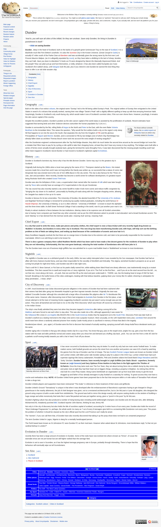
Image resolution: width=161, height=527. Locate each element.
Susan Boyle (99, 486)
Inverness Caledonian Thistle (87, 492)
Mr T (105, 294)
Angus (65, 127)
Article (25, 8)
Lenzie (151, 477)
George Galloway (76, 483)
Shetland (78, 480)
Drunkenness (138, 475)
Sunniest (73, 53)
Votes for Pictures (9, 64)
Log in (157, 2)
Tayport (40, 136)
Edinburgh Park (44, 477)
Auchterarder (50, 475)
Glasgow (56, 67)
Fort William (72, 477)
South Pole (120, 315)
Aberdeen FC (43, 492)
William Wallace (140, 483)
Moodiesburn (51, 480)
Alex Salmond (33, 458)
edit (40, 105)
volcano (52, 109)
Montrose (42, 480)
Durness (147, 475)
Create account (149, 2)
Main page (6, 24)
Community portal (9, 51)
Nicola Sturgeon (112, 483)
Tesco (34, 185)
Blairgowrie (85, 475)
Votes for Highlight (9, 59)
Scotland (114, 50)
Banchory (71, 475)
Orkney (64, 480)
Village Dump (7, 54)
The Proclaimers (77, 486)
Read (107, 8)
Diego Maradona (144, 358)
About (5, 41)
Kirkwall (140, 477)
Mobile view (64, 521)
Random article (8, 37)
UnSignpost (7, 66)
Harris (105, 477)
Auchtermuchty (61, 475)
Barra (78, 475)
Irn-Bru (62, 495)
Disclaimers (54, 521)
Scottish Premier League (119, 352)
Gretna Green (97, 477)
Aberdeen (64, 55)
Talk (131, 2)
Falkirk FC (58, 492)
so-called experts (148, 130)
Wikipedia (137, 133)
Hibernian (72, 492)
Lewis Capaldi (44, 486)
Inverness (65, 472)
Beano (108, 167)
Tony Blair (42, 483)
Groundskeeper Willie (126, 483)
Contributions (137, 2)
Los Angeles (52, 315)
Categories (30, 504)
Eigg (52, 477)
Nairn (59, 480)
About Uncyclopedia (42, 521)
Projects (6, 39)
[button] (151, 469)
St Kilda (84, 480)
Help (5, 49)
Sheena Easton (63, 483)
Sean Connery (55, 486)
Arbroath (42, 475)
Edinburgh (42, 472)
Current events (8, 29)
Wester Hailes (126, 480)
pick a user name (88, 18)
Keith (116, 477)
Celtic (51, 492)
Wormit (50, 136)
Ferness (58, 477)
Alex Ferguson (89, 486)
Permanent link (8, 103)
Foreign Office (8, 86)
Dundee (150, 135)
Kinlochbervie (123, 477)
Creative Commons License (53, 517)
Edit (112, 8)
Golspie (88, 477)
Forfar (64, 477)
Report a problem (9, 81)
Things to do (7, 73)
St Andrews (102, 151)
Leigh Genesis (75, 363)
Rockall (70, 480)
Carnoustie (99, 475)
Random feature (8, 34)
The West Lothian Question (56, 489)
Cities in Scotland (57, 504)
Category (93, 498)
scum (71, 58)
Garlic (115, 53)
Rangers (101, 492)
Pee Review (7, 56)
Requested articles (9, 76)
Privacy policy (29, 521)
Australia (89, 297)
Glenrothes (81, 477)
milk (101, 182)
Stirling (72, 472)
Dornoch (130, 475)
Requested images (9, 78)
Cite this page (8, 108)
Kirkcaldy (133, 477)
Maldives (28, 312)
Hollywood (32, 315)
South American (81, 315)
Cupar (123, 475)
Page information (9, 105)
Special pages (8, 98)
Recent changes (8, 32)
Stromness (110, 480)
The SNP (42, 489)
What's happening (9, 83)
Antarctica (89, 309)
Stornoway (92, 480)
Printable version (9, 100)
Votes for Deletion (9, 61)
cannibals (139, 318)
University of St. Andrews (110, 198)
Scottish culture (42, 504)
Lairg (145, 477)
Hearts (65, 492)
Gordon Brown (52, 483)
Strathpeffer (101, 480)
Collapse (152, 469)
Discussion (34, 8)
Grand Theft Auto (59, 179)
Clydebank (108, 475)
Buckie (92, 475)
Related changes (9, 96)
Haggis (56, 495)
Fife (99, 133)
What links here (8, 93)
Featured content (9, 27)
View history (120, 8)
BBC (56, 403)
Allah (32, 46)
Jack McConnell (88, 483)
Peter (84, 127)
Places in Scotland (35, 461)
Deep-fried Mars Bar (46, 495)
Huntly (111, 477)
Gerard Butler (65, 486)
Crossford (116, 475)
